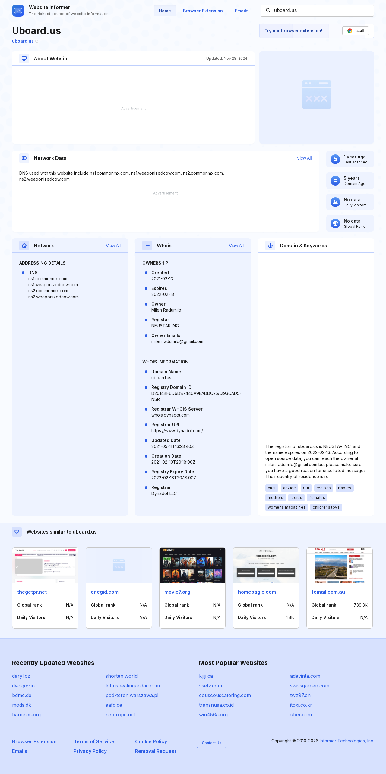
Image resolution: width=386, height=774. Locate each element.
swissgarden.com (309, 686)
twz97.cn (300, 695)
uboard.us (25, 40)
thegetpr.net (32, 592)
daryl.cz (21, 676)
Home (165, 10)
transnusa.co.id (216, 705)
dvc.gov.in (23, 686)
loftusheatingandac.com (133, 686)
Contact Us (211, 743)
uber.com (301, 715)
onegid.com (105, 592)
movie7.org (177, 592)
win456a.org (213, 715)
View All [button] (304, 158)
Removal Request (155, 751)
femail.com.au (328, 592)
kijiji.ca (206, 676)
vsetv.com (210, 686)
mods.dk (21, 705)
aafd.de (114, 705)
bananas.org (26, 715)
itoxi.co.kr (301, 705)
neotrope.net (120, 715)
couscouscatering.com (225, 695)
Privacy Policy (90, 751)
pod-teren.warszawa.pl (132, 695)
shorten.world (122, 676)
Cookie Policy (151, 741)
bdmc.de (21, 695)
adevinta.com (305, 676)
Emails (241, 10)
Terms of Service (94, 741)
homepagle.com (257, 592)
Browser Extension (203, 10)
